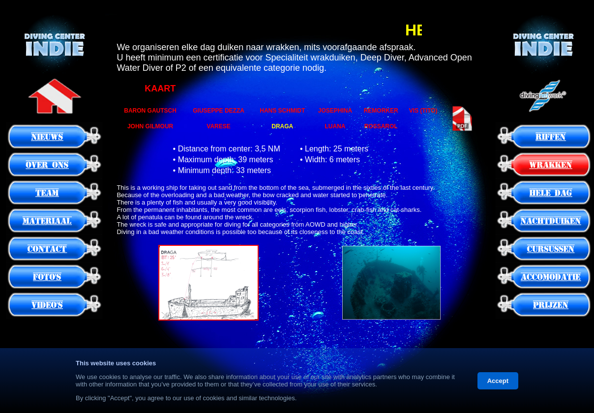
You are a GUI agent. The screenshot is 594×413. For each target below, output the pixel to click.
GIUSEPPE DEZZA (218, 110)
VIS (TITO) (423, 110)
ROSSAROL (381, 126)
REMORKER (381, 110)
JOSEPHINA (335, 110)
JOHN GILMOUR (150, 126)
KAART (160, 88)
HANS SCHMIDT (282, 110)
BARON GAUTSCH (150, 110)
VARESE (218, 126)
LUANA (335, 126)
